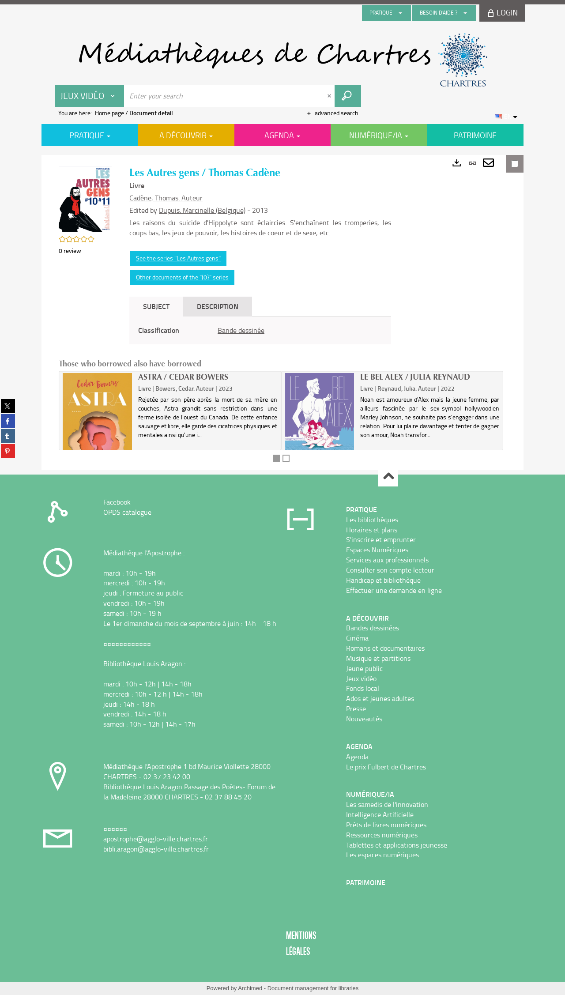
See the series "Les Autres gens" (178, 258)
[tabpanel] (260, 330)
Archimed (250, 988)
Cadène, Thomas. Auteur (166, 198)
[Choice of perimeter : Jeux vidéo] (89, 96)
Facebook (117, 502)
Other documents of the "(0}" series (182, 277)
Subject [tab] (156, 306)
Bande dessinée (241, 330)
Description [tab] (217, 306)
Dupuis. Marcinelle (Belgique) (202, 210)
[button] (85, 198)
